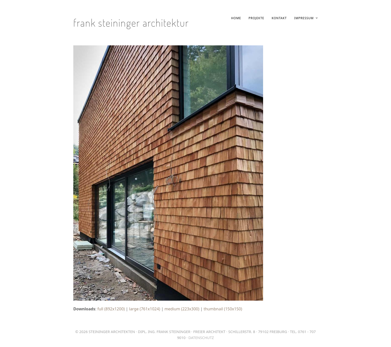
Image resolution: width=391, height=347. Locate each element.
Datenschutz (201, 337)
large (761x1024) (144, 309)
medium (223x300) (181, 309)
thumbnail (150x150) (222, 309)
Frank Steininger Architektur (131, 22)
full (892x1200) (111, 309)
